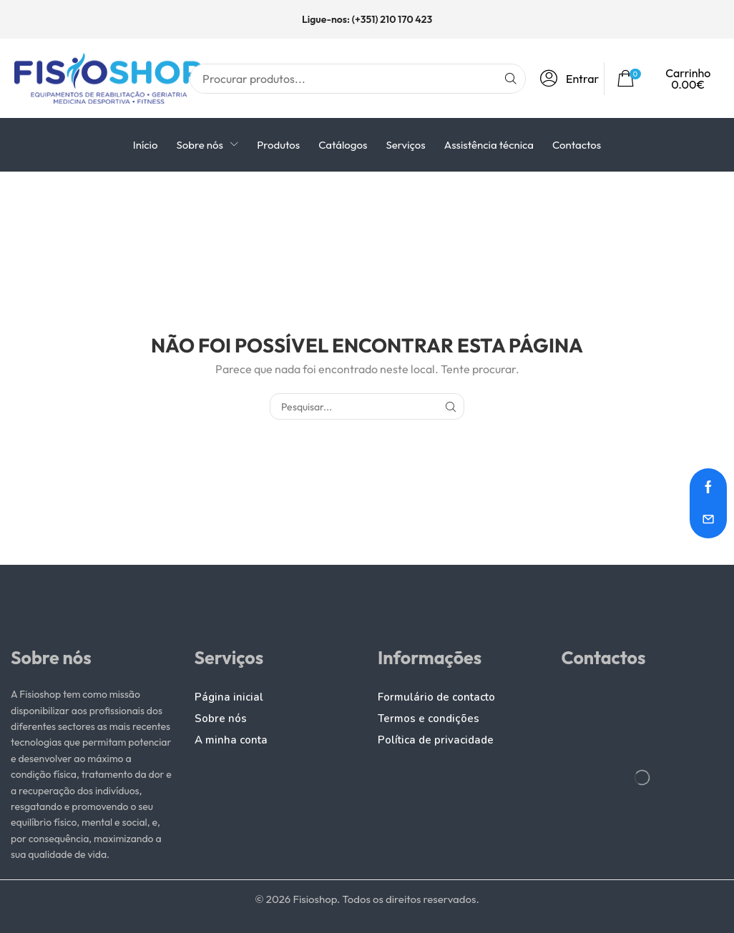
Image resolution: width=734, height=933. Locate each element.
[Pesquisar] (510, 78)
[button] (573, 78)
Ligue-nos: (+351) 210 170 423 (367, 19)
